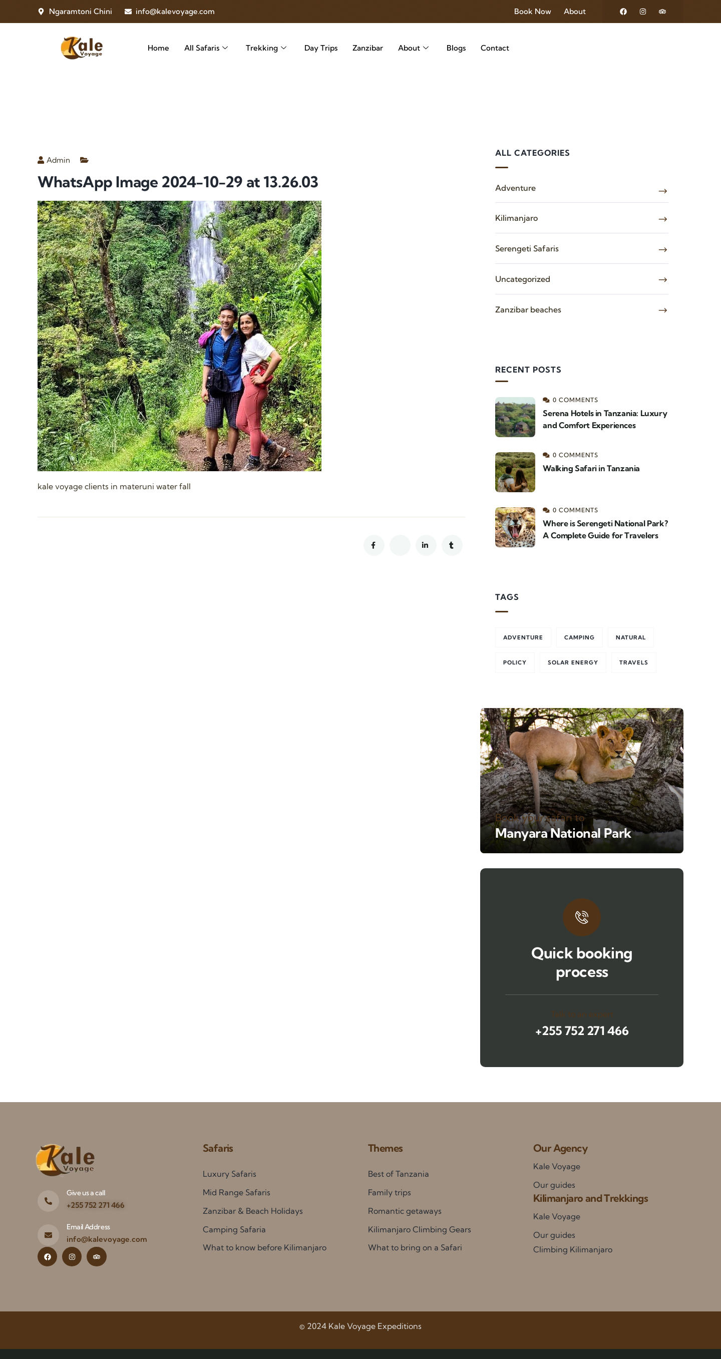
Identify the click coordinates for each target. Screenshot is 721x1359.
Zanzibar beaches (528, 309)
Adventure (515, 188)
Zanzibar (367, 48)
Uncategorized (522, 279)
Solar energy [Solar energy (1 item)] (573, 662)
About (413, 48)
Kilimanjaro (516, 218)
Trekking (266, 48)
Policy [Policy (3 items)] (515, 662)
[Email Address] (48, 1235)
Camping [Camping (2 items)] (579, 637)
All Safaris (206, 48)
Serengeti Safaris (527, 248)
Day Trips (320, 48)
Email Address (88, 1226)
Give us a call (86, 1192)
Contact (495, 48)
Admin (54, 160)
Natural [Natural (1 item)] (631, 637)
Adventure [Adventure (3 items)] (523, 637)
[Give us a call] (48, 1201)
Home (158, 48)
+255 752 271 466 (582, 1030)
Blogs (456, 48)
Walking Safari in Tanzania (591, 468)
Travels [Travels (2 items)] (633, 662)
